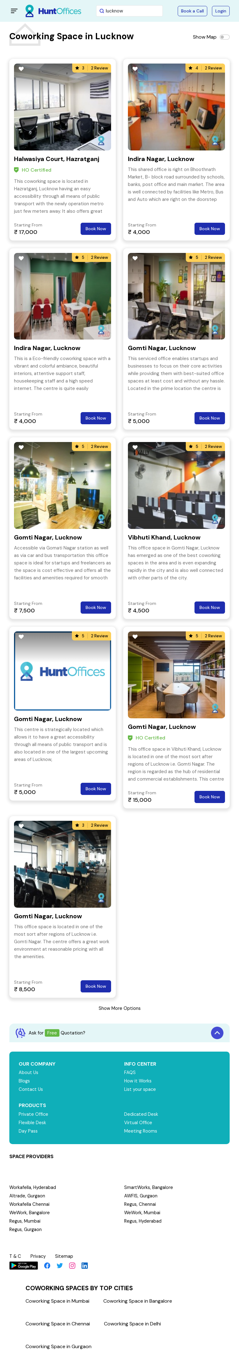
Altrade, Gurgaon (27, 1196)
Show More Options (119, 1008)
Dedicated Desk (141, 1114)
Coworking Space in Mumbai (57, 1300)
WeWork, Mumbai (142, 1213)
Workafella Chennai (29, 1204)
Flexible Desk (32, 1123)
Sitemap (65, 1256)
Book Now (96, 228)
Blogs (24, 1081)
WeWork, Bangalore (30, 1213)
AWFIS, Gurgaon (141, 1196)
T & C (15, 1256)
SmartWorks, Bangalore (149, 1187)
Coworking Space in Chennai (58, 1322)
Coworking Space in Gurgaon (58, 1345)
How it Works (138, 1081)
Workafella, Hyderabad (33, 1187)
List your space (140, 1089)
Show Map (205, 37)
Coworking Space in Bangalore (137, 1300)
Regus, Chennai (140, 1204)
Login (220, 11)
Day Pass (28, 1131)
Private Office (34, 1114)
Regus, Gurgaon (26, 1229)
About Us (29, 1072)
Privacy (39, 1256)
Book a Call (192, 11)
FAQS (130, 1072)
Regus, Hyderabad (143, 1221)
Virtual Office (138, 1123)
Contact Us (31, 1089)
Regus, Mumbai (25, 1221)
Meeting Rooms (141, 1131)
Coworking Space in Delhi (132, 1322)
